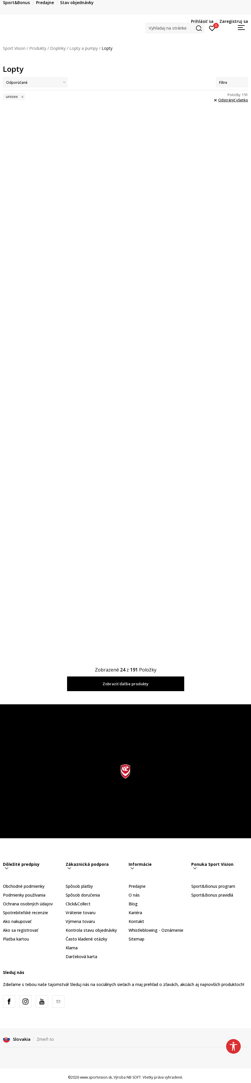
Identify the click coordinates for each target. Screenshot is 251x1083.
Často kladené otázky (86, 939)
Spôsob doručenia (83, 895)
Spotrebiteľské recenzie (25, 912)
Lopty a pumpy (83, 48)
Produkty (37, 48)
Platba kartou (16, 939)
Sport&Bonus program (213, 886)
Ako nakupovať (17, 921)
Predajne (137, 886)
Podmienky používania (24, 895)
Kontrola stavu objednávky (91, 930)
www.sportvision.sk (96, 1077)
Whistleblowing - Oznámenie (156, 930)
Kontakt (136, 921)
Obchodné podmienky (24, 886)
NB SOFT (134, 1077)
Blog (133, 904)
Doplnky (58, 48)
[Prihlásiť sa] (212, 27)
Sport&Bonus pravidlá (212, 895)
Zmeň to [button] (45, 1039)
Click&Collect (78, 904)
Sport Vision (14, 48)
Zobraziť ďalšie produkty (125, 683)
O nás (134, 895)
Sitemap (136, 939)
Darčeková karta (81, 956)
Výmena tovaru (80, 921)
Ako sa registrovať (20, 930)
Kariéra (135, 912)
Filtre (232, 82)
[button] (175, 28)
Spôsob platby (79, 886)
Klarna (72, 948)
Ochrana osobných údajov (28, 904)
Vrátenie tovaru (80, 912)
